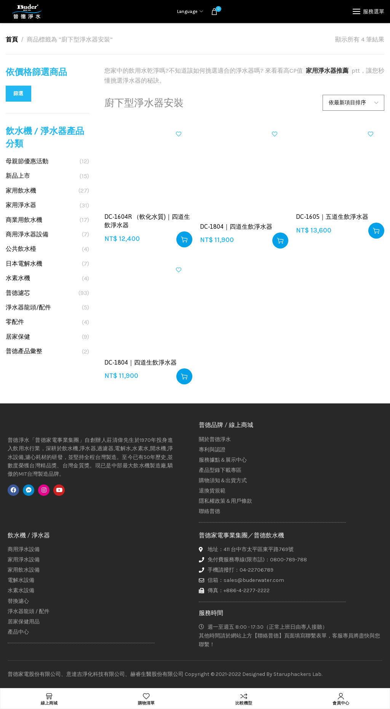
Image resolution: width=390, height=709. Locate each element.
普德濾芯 (18, 292)
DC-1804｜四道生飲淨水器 (236, 226)
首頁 (12, 39)
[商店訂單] (353, 103)
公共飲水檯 (21, 248)
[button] (184, 239)
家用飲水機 (21, 190)
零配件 (15, 321)
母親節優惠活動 (27, 161)
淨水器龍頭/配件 (28, 307)
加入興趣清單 (179, 134)
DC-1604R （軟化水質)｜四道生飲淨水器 (147, 220)
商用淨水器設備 (27, 234)
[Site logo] (27, 11)
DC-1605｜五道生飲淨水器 (332, 216)
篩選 (18, 93)
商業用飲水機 (24, 219)
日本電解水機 (24, 263)
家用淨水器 (21, 205)
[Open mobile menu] (368, 11)
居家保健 (18, 336)
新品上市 (18, 175)
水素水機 (18, 278)
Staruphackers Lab (297, 674)
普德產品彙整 (24, 351)
